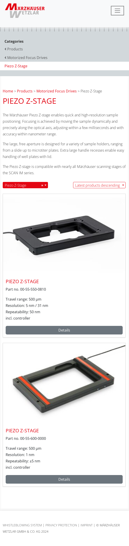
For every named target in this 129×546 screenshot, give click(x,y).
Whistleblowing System (22, 525)
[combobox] (25, 185)
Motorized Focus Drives (56, 91)
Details (64, 330)
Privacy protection (61, 525)
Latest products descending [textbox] (97, 185)
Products (25, 91)
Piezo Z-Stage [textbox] (24, 185)
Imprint (87, 525)
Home (8, 91)
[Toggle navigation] (117, 10)
